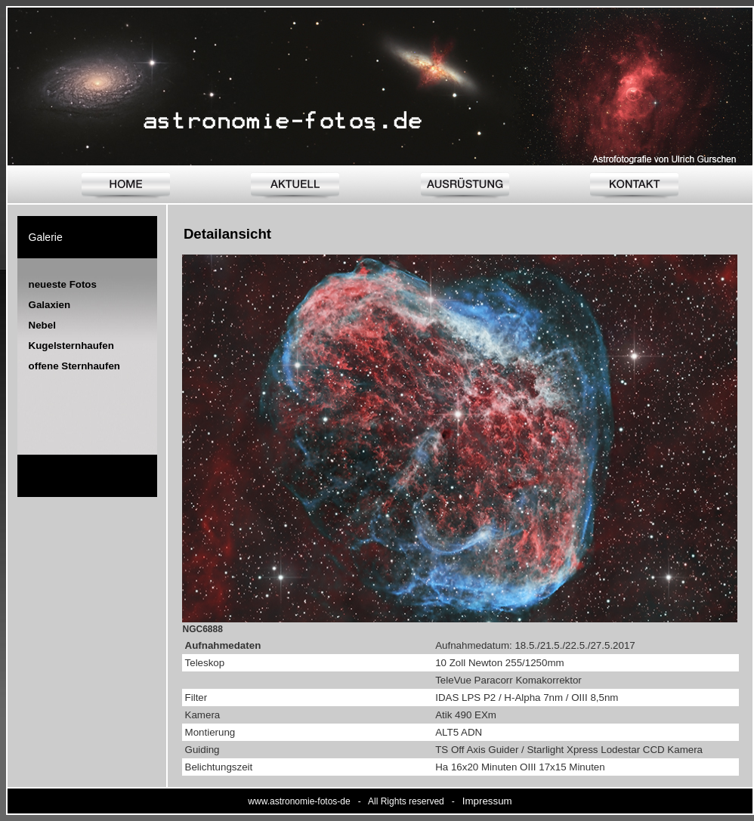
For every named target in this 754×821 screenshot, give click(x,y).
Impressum (487, 801)
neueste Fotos (63, 284)
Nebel (42, 325)
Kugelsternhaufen (71, 345)
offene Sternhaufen (74, 366)
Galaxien (50, 304)
